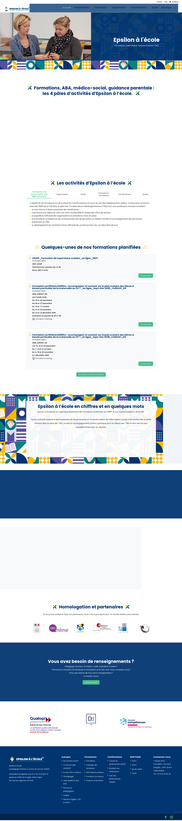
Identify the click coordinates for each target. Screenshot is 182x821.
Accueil (68, 9)
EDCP (134, 766)
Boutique (168, 9)
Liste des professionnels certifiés (114, 779)
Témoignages (68, 777)
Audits (145, 195)
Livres (134, 774)
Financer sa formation (94, 781)
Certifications (140, 9)
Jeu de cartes (137, 770)
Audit (157, 9)
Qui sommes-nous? (70, 762)
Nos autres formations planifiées (91, 375)
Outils (83, 195)
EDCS (134, 762)
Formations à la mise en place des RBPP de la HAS (39, 195)
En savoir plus (145, 276)
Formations (90, 762)
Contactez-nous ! (91, 683)
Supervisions (62, 195)
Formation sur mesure (95, 777)
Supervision (120, 9)
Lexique (66, 796)
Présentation (83, 9)
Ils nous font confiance (72, 773)
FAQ (165, 2)
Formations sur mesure (104, 195)
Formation (102, 9)
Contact (159, 2)
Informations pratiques (95, 773)
